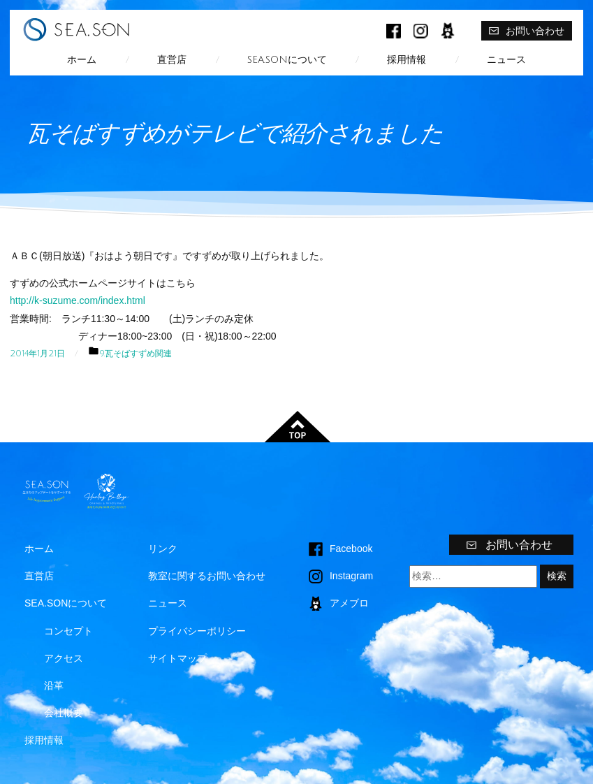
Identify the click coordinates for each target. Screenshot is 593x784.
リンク (162, 548)
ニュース (506, 60)
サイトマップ (177, 658)
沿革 (54, 685)
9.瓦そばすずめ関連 (135, 353)
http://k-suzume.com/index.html (77, 300)
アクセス (63, 658)
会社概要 (63, 712)
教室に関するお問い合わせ (206, 575)
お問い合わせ (526, 30)
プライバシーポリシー (197, 631)
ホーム (81, 60)
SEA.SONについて (287, 60)
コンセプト (68, 631)
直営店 (171, 60)
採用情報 (406, 60)
